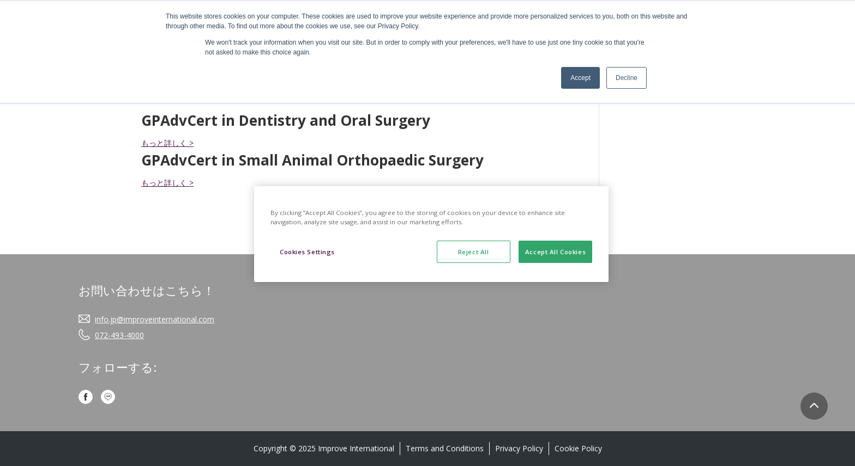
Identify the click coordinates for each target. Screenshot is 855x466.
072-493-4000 (119, 335)
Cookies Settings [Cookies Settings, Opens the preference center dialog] (307, 252)
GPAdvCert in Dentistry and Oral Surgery (285, 120)
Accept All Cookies (555, 252)
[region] (431, 234)
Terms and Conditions (445, 448)
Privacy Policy (519, 448)
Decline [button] (626, 78)
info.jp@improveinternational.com (154, 319)
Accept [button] (580, 78)
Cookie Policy (578, 448)
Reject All (473, 252)
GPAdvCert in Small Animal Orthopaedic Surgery (312, 160)
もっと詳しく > (167, 143)
